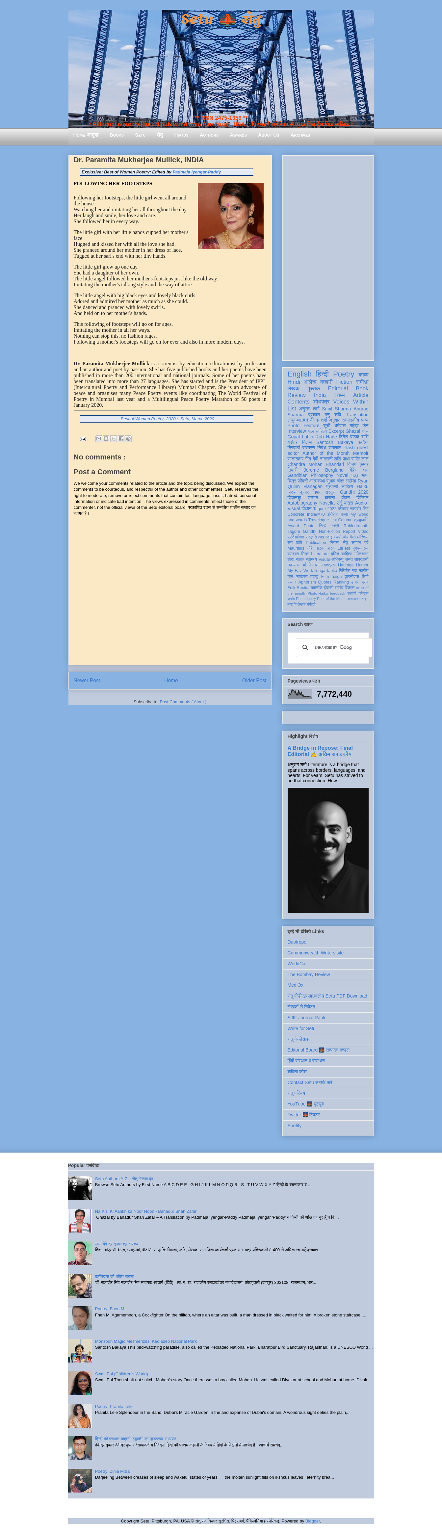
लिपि (365, 576)
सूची (327, 425)
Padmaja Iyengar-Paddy (196, 171)
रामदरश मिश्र (298, 554)
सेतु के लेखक (298, 1039)
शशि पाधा (342, 458)
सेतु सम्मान (352, 542)
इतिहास (332, 514)
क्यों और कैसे (346, 537)
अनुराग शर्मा (309, 408)
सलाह (300, 559)
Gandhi (309, 531)
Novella (327, 503)
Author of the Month (326, 453)
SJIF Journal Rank (306, 1017)
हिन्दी (322, 374)
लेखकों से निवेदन (301, 1006)
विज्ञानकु (294, 497)
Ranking (341, 582)
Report (349, 531)
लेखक (294, 388)
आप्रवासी (361, 559)
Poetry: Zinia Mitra (112, 1471)
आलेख (310, 382)
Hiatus (181, 135)
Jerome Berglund (324, 470)
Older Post (254, 680)
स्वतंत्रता (329, 565)
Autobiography (302, 503)
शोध (365, 431)
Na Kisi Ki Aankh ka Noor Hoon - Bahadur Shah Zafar (146, 1211)
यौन (290, 576)
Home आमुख (85, 135)
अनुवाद (334, 420)
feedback (337, 593)
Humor (362, 565)
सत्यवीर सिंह (359, 509)
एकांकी (352, 593)
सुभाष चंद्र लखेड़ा (341, 480)
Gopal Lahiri (300, 436)
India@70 (316, 514)
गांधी (333, 520)
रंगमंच (339, 587)
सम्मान (313, 497)
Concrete (296, 514)
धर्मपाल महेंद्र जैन (351, 425)
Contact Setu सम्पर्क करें (310, 1082)
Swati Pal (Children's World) (121, 1373)
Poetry (343, 374)
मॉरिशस (362, 537)
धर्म (303, 565)
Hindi (294, 382)
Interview (297, 431)
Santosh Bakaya (334, 442)
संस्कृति (311, 537)
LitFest (344, 548)
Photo (309, 526)
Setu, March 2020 (197, 418)
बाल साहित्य (317, 431)
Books (117, 135)
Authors (209, 135)
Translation (357, 414)
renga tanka (326, 570)
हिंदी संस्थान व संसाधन (306, 1060)
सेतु (160, 135)
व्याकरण (302, 576)
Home (171, 680)
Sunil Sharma (336, 408)
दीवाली (328, 587)
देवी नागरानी (323, 458)
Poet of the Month (332, 599)
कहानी (326, 382)
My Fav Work (300, 570)
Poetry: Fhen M (109, 1308)
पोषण (346, 497)
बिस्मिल (362, 497)
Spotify (295, 1125)
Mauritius (296, 548)
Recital (303, 587)
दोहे (309, 548)
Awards (238, 135)
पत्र (354, 475)
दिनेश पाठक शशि (353, 436)
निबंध (321, 447)
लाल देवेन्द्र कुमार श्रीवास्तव (116, 1243)
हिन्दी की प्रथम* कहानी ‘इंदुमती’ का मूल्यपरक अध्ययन (135, 1438)
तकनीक (317, 587)
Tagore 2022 (325, 509)
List (292, 408)
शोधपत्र (321, 402)
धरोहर (293, 442)
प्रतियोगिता (296, 537)
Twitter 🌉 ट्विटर (304, 1114)
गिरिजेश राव (348, 570)
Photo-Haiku (317, 593)
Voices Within (350, 402)
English (300, 374)
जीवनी (303, 480)
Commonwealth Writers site (316, 952)
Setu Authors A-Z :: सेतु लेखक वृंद (124, 1178)
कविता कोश (297, 1071)
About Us (268, 135)
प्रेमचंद (343, 509)
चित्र (292, 480)
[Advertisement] (328, 256)
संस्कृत (331, 492)
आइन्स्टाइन (326, 537)
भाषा (364, 475)
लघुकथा (294, 420)
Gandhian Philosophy (310, 475)
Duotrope (297, 942)
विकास (349, 587)
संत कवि (295, 542)
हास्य (330, 548)
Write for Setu (302, 1028)
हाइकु (314, 576)
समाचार (334, 447)
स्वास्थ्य (311, 559)
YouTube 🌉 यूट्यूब (306, 1103)
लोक (291, 559)
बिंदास (307, 442)
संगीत (291, 599)
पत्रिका (364, 593)
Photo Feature (304, 425)
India (320, 395)
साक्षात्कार (296, 458)
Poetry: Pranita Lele (114, 1406)
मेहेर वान (359, 470)
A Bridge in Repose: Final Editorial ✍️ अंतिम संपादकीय (320, 751)
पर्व (366, 542)
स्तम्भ (339, 395)
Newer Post (87, 680)
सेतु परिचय (296, 1093)
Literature (319, 554)
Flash (348, 447)
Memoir (361, 453)
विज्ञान (306, 508)
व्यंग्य (364, 420)
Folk (292, 587)
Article (361, 395)
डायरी (355, 582)
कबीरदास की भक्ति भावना (114, 1276)
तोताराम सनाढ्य (358, 599)
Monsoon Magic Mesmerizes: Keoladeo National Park (146, 1341)
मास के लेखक (297, 604)
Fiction (344, 382)
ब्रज (365, 582)
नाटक (320, 548)
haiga (337, 576)
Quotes (325, 582)
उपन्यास (293, 565)
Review (297, 395)
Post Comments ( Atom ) (183, 701)
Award (293, 526)
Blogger (312, 1521)
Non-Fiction (329, 531)
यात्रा (348, 503)
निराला (334, 542)
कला (344, 514)
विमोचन (313, 565)
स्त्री (335, 526)
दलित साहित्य (341, 554)
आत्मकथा (317, 480)
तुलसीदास (352, 576)
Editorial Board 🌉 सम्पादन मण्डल (319, 1050)
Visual (324, 559)
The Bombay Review (309, 974)
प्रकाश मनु (319, 414)
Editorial (338, 388)
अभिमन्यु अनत (342, 559)
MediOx (295, 985)
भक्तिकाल (361, 554)
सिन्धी (323, 526)
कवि (337, 414)
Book (362, 388)
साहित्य (347, 486)
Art (305, 420)
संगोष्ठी (310, 604)
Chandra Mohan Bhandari (316, 464)
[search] (333, 648)
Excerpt (336, 431)
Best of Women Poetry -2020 (148, 418)
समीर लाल (359, 458)
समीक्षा (362, 382)
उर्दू (339, 503)
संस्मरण (308, 447)
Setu (140, 135)
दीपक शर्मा (318, 420)
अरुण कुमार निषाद (305, 492)
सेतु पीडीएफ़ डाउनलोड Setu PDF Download (327, 996)
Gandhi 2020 (354, 492)
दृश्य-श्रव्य (361, 548)
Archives (300, 135)
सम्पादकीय (350, 420)
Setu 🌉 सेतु (221, 19)
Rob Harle (326, 436)
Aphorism (307, 582)
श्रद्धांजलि (361, 520)
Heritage (346, 565)
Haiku (363, 486)
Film (325, 576)
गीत (308, 458)
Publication (316, 542)
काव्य (363, 375)
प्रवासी (332, 486)
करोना (330, 497)
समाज (292, 582)
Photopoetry (306, 599)
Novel (342, 475)
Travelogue (318, 520)
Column (345, 520)
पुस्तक (313, 388)
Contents (299, 402)
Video (363, 531)
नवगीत (364, 570)
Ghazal (353, 431)
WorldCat (297, 963)
